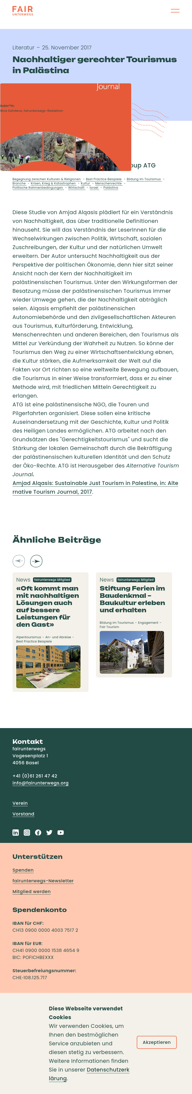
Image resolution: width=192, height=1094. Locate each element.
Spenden (23, 870)
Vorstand (23, 814)
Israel (94, 187)
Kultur (86, 183)
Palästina (111, 187)
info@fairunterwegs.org (40, 783)
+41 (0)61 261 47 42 (34, 776)
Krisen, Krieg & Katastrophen (53, 183)
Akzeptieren (157, 1042)
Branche (19, 183)
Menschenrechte (109, 183)
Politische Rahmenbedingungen (38, 187)
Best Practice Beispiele (104, 179)
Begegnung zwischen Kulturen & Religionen (47, 179)
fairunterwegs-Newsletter (43, 881)
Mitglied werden (31, 891)
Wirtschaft (77, 187)
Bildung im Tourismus (144, 179)
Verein (20, 803)
